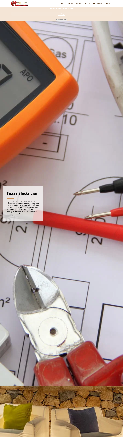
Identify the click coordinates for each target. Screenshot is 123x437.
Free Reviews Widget (61, 19)
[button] (11, 17)
